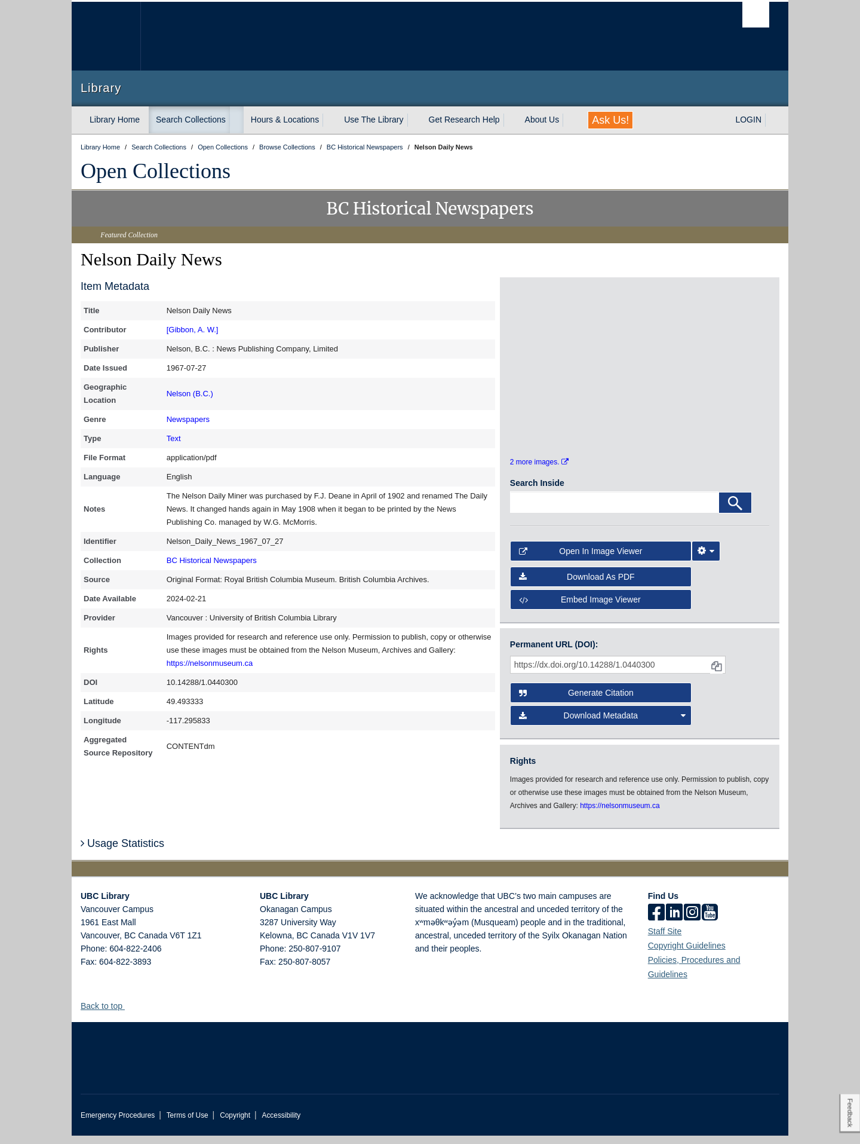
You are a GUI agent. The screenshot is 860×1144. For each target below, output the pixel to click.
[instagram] (692, 921)
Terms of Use (187, 1123)
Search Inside (537, 492)
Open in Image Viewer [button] (581, 560)
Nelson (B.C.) (190, 393)
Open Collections (156, 171)
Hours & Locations (285, 119)
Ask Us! (610, 120)
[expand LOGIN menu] (772, 120)
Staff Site (665, 939)
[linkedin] (674, 921)
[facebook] (656, 921)
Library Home (115, 119)
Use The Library (373, 119)
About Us (542, 119)
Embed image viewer (580, 608)
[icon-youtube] (710, 921)
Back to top (107, 1014)
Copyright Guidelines (687, 954)
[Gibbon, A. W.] (193, 329)
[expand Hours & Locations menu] (329, 120)
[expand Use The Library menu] (414, 120)
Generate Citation (576, 701)
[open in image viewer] (543, 330)
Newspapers (188, 419)
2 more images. (539, 471)
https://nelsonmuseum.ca (210, 663)
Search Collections (191, 119)
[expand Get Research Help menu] (510, 120)
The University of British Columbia (106, 36)
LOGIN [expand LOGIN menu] (748, 119)
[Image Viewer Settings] (706, 560)
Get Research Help (464, 119)
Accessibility (281, 1123)
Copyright (235, 1123)
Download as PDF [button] (577, 585)
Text (174, 438)
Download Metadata (602, 724)
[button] (129, 1014)
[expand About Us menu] (570, 120)
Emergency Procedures (118, 1123)
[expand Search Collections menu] (236, 120)
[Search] (735, 511)
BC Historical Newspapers (212, 560)
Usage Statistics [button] (122, 852)
